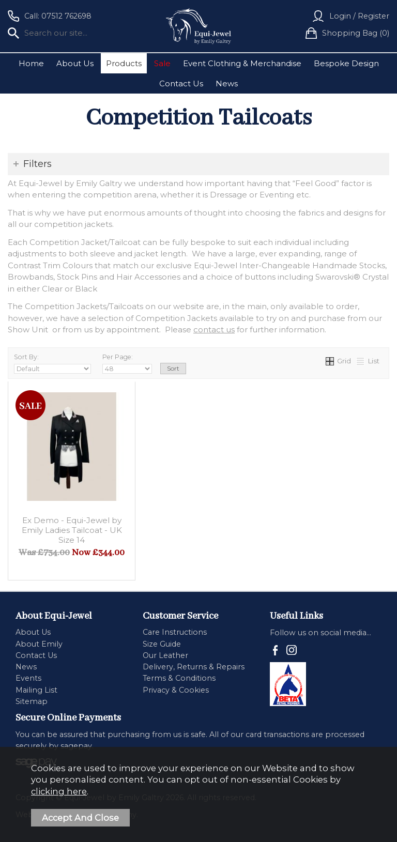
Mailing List (36, 690)
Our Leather (165, 655)
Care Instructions (175, 632)
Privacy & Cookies (176, 690)
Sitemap (32, 701)
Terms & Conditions (179, 678)
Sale (162, 63)
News (227, 83)
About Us (75, 63)
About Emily (39, 644)
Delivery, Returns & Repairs (194, 666)
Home (31, 63)
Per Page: (127, 363)
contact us (214, 329)
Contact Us (181, 83)
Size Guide (162, 644)
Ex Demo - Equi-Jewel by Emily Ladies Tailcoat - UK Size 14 (72, 530)
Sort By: (52, 363)
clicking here (59, 791)
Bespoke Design (346, 63)
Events (28, 678)
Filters (37, 164)
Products (124, 63)
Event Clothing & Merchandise (242, 63)
